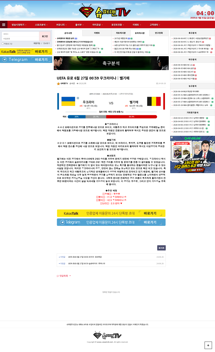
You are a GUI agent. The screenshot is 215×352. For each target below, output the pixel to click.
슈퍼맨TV (62, 83)
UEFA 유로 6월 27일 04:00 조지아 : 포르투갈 (85, 257)
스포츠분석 (40, 24)
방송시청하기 (18, 24)
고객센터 (154, 24)
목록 (161, 248)
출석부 (78, 24)
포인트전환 (117, 24)
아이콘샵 (96, 24)
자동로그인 (8, 43)
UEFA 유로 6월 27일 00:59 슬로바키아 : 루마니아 (86, 263)
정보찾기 (46, 43)
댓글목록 (62, 275)
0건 (72, 83)
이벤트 (136, 24)
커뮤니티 (60, 24)
